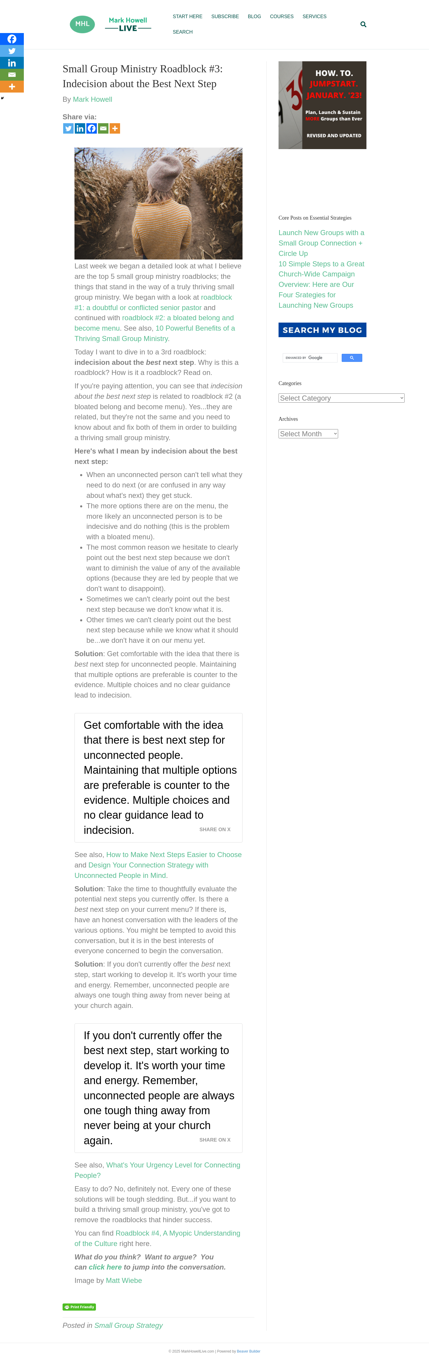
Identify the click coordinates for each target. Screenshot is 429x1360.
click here (105, 1267)
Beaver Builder (248, 1351)
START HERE (188, 16)
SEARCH (183, 32)
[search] (309, 358)
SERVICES (315, 16)
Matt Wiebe (124, 1280)
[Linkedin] (80, 128)
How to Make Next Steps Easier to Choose (174, 855)
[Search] (361, 24)
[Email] (103, 128)
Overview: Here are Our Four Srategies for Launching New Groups (316, 294)
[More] (115, 128)
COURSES (282, 16)
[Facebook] (91, 128)
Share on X (215, 829)
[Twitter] (68, 128)
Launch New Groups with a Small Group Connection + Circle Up (321, 243)
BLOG (254, 16)
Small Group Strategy (128, 1325)
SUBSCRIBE (225, 16)
